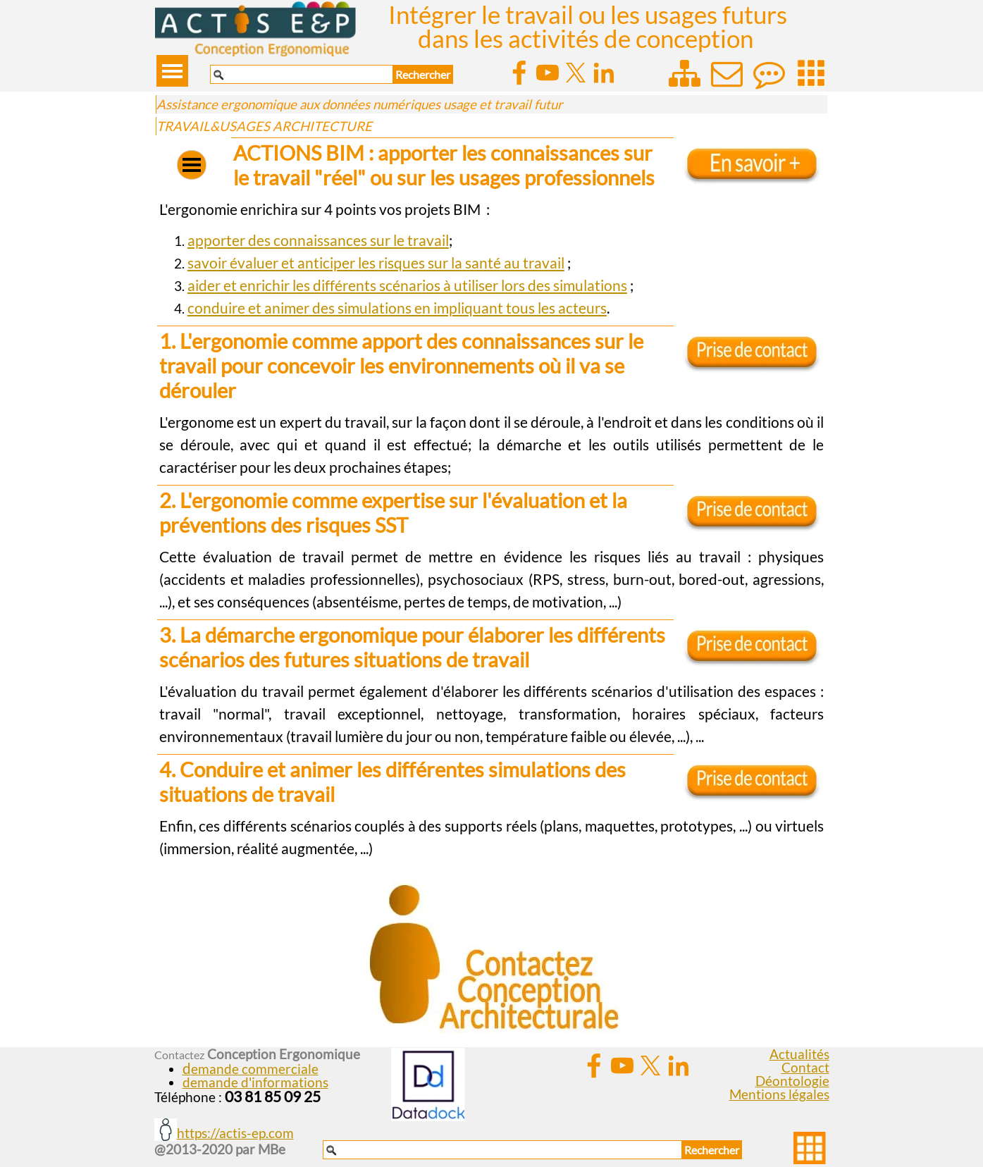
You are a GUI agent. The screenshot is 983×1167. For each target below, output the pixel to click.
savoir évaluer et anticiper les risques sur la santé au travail (375, 263)
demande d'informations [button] (255, 1082)
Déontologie (792, 1081)
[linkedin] (604, 72)
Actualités (799, 1054)
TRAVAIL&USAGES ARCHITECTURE (264, 126)
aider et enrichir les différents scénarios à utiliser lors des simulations (407, 285)
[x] (576, 72)
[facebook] (519, 72)
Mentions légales (779, 1094)
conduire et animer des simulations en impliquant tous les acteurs (397, 308)
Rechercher (422, 74)
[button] (251, 1069)
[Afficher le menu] (172, 71)
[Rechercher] (301, 74)
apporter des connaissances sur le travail (318, 240)
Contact (805, 1067)
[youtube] (547, 72)
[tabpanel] (491, 209)
